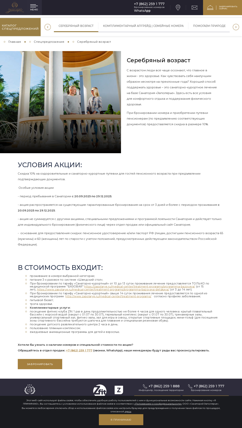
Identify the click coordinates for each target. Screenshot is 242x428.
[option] (76, 27)
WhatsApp (142, 10)
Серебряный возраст (76, 26)
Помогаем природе (209, 26)
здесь (128, 411)
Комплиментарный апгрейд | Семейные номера (143, 26)
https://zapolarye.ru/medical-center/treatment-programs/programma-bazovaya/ (139, 286)
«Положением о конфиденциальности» (158, 403)
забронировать (40, 364)
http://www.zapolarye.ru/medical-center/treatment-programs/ (108, 296)
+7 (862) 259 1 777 (149, 4)
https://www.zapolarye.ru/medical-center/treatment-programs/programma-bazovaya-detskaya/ (103, 289)
